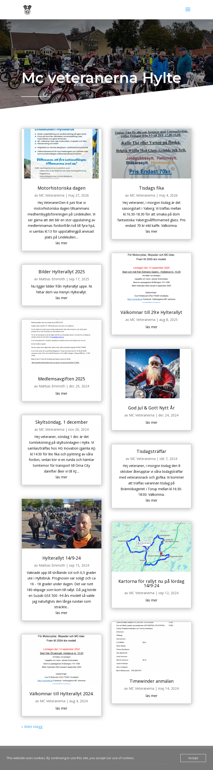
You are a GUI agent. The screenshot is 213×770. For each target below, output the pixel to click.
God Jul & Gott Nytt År (145, 410)
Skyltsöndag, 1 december (68, 423)
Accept (193, 758)
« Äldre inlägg (42, 685)
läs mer (68, 269)
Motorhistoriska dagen (67, 221)
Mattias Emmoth (59, 300)
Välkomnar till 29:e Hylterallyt (145, 328)
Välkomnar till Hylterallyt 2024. (67, 656)
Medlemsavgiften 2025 (68, 385)
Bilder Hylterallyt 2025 (68, 293)
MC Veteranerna (59, 228)
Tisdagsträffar (145, 448)
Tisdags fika (145, 221)
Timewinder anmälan (145, 645)
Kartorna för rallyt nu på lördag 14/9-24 (145, 561)
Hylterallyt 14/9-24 (67, 539)
